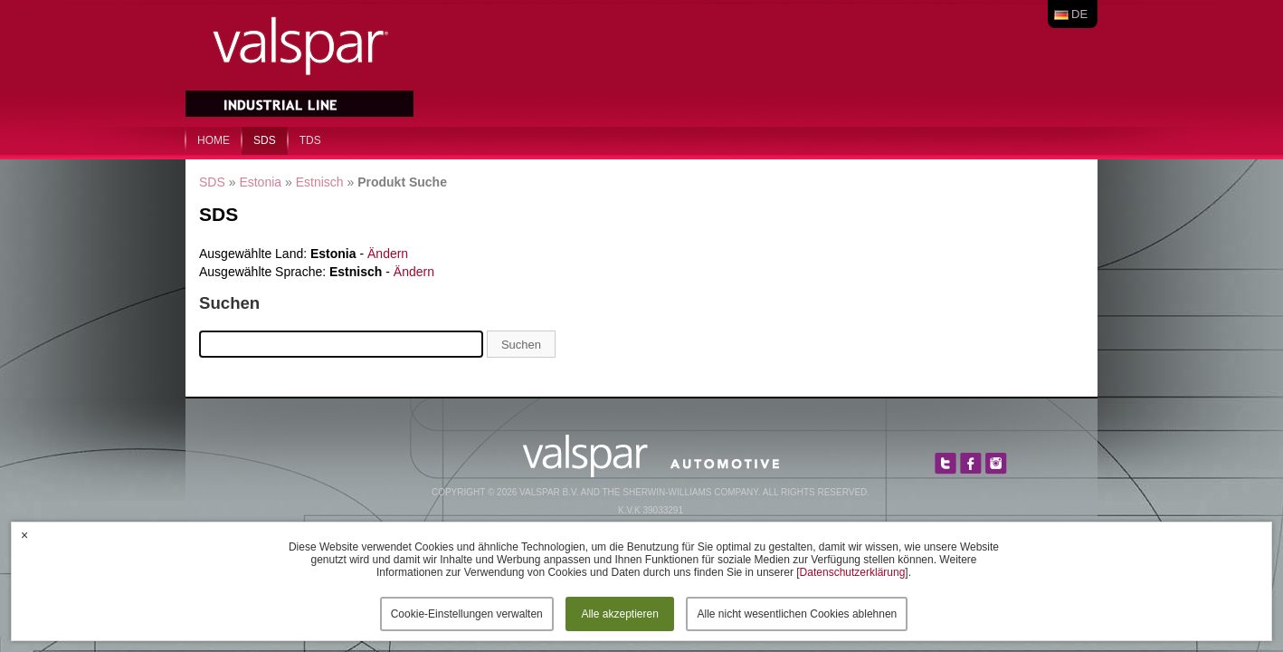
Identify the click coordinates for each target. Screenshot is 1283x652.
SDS (264, 140)
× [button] (24, 535)
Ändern (387, 253)
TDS (310, 140)
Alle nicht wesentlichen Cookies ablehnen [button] (797, 614)
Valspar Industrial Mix (301, 62)
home (213, 140)
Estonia (260, 182)
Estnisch (320, 182)
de (1079, 14)
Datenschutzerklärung (853, 572)
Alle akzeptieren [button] (619, 614)
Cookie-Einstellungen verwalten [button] (467, 614)
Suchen (521, 344)
